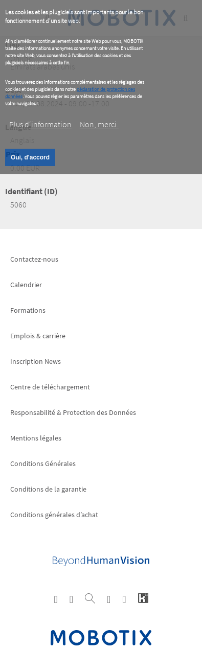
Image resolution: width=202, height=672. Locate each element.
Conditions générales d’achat (54, 514)
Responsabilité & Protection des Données (73, 412)
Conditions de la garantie (48, 489)
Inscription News (35, 361)
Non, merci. (99, 124)
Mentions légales (35, 438)
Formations (28, 310)
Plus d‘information (40, 124)
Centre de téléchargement (50, 386)
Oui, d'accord (30, 157)
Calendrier (26, 284)
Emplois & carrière (37, 335)
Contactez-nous (34, 259)
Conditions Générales (43, 463)
